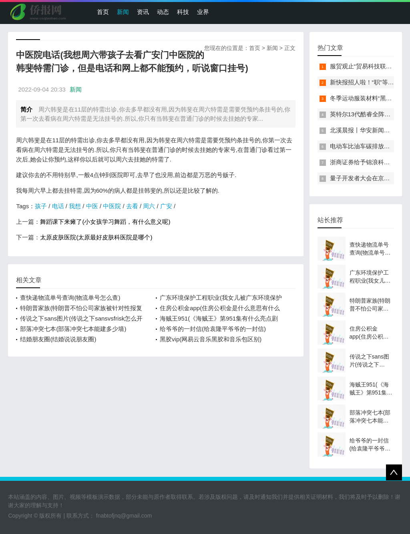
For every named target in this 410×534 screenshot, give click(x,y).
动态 (163, 11)
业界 (203, 11)
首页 (103, 11)
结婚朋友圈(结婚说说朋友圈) (58, 339)
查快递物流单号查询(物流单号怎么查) (70, 297)
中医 (92, 206)
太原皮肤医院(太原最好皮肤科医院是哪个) (96, 237)
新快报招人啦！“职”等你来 (365, 82)
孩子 (41, 206)
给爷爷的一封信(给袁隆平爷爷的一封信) (213, 328)
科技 (183, 11)
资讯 (143, 11)
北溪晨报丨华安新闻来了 (363, 130)
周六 (149, 206)
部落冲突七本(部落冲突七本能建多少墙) (73, 328)
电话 (58, 206)
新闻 (123, 11)
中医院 (112, 206)
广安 (166, 206)
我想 (75, 206)
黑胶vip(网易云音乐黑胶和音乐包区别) (210, 339)
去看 (132, 206)
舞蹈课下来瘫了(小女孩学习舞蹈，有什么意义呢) (105, 221)
